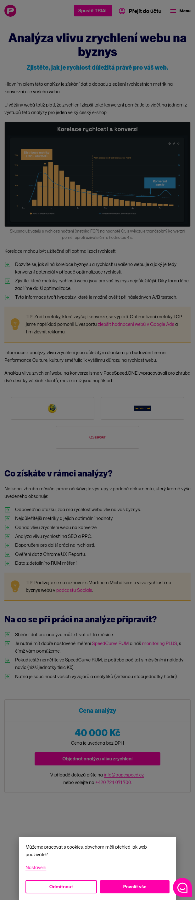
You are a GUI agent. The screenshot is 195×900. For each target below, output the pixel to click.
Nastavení (35, 867)
